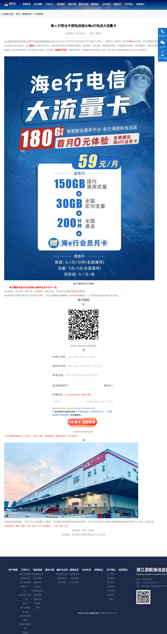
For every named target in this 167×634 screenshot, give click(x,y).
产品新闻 (38, 14)
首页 (18, 14)
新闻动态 (27, 14)
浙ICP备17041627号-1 (107, 613)
